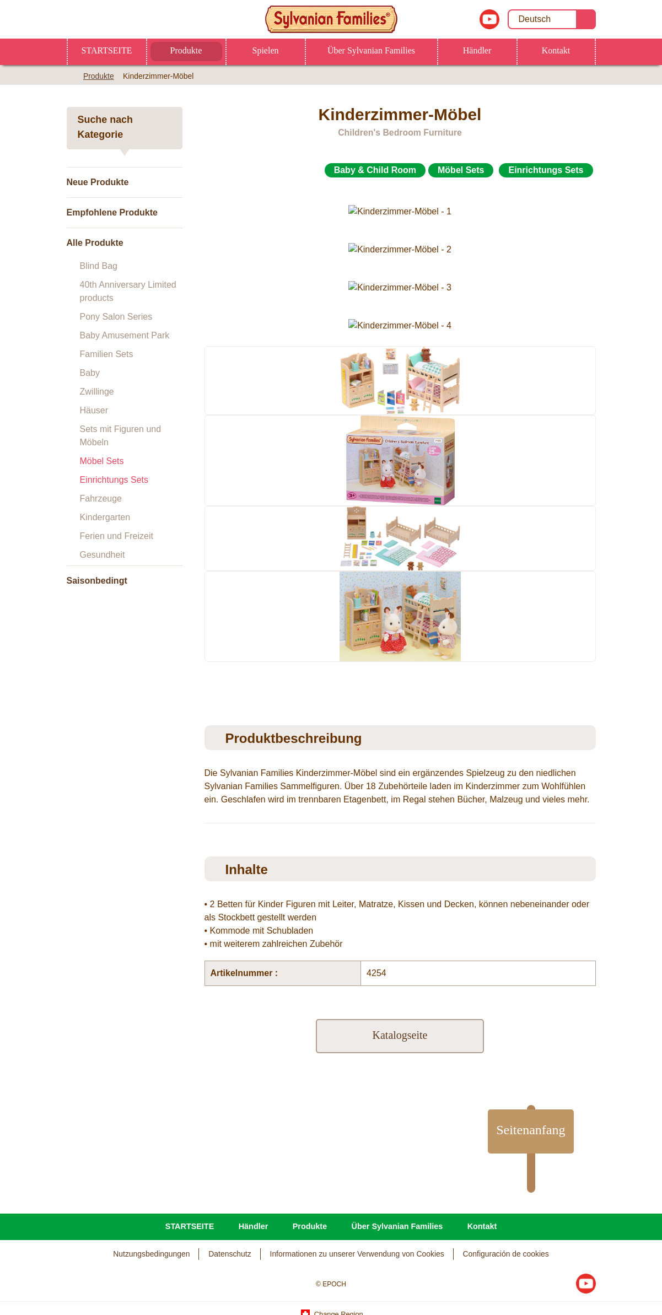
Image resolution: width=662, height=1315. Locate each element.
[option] (400, 340)
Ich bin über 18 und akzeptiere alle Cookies (493, 1291)
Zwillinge (97, 391)
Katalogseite (400, 1010)
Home (70, 75)
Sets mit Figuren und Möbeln (121, 435)
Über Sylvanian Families (371, 50)
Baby (90, 373)
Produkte (186, 50)
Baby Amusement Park (125, 335)
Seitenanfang (524, 1105)
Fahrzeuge (101, 498)
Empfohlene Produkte (112, 212)
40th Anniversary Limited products (128, 291)
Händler (477, 50)
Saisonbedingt (97, 580)
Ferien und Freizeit (116, 536)
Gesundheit (102, 554)
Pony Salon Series (116, 316)
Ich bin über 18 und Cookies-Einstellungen (493, 1226)
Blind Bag (99, 266)
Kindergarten (105, 517)
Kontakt (556, 50)
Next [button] (598, 559)
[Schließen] (644, 1256)
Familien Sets (106, 354)
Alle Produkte (95, 242)
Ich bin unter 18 (493, 1258)
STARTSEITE (107, 50)
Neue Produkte (98, 182)
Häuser (94, 410)
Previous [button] (205, 559)
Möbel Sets (102, 461)
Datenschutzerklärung (247, 1224)
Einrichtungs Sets (114, 479)
